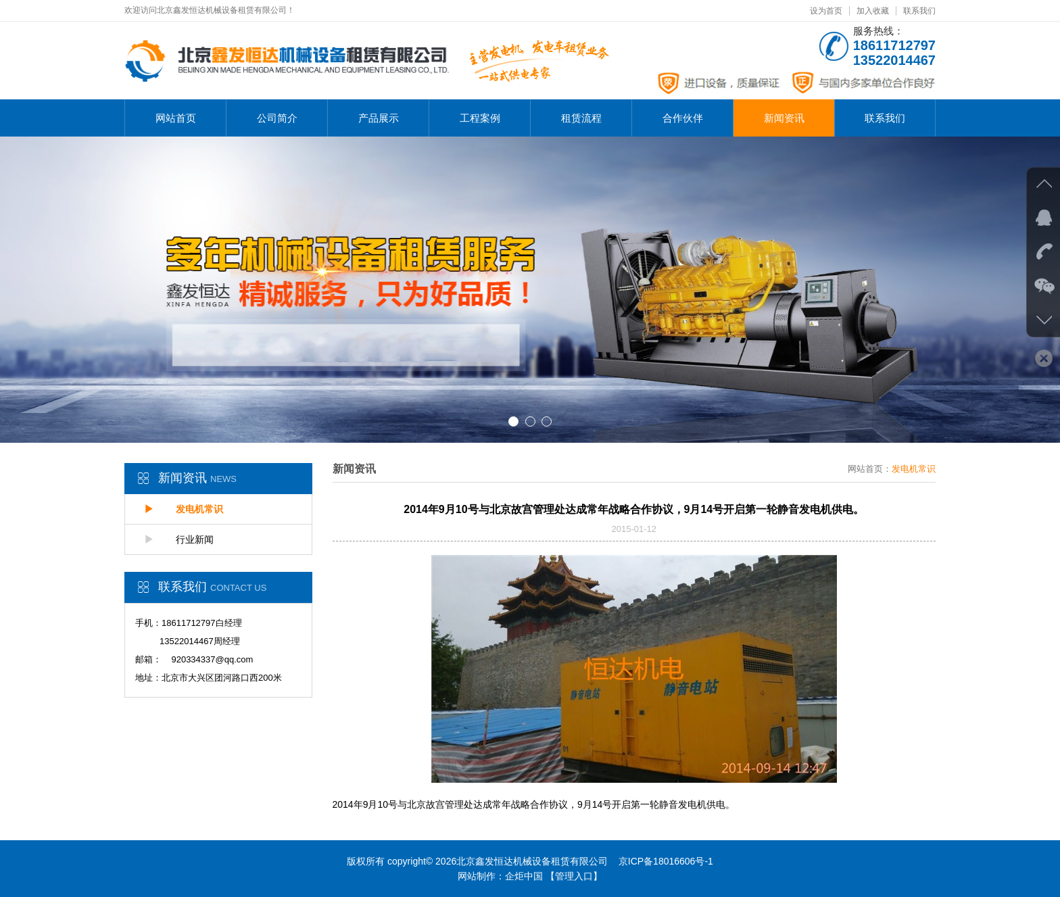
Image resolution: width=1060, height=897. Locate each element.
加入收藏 (873, 11)
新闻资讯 (784, 118)
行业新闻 (179, 539)
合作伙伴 (682, 118)
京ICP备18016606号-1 (666, 861)
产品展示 (378, 118)
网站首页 (175, 118)
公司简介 (277, 118)
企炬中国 (524, 876)
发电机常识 (184, 509)
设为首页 (826, 11)
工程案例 (480, 118)
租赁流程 (581, 118)
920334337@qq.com (212, 659)
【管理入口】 (574, 876)
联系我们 (919, 11)
